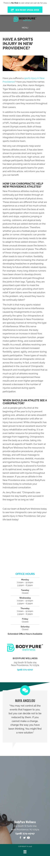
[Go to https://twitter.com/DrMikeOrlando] (24, 838)
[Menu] (25, 852)
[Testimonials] (25, 716)
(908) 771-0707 (25, 669)
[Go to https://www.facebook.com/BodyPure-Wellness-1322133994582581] (20, 838)
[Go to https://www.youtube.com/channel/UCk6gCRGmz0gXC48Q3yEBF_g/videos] (28, 838)
